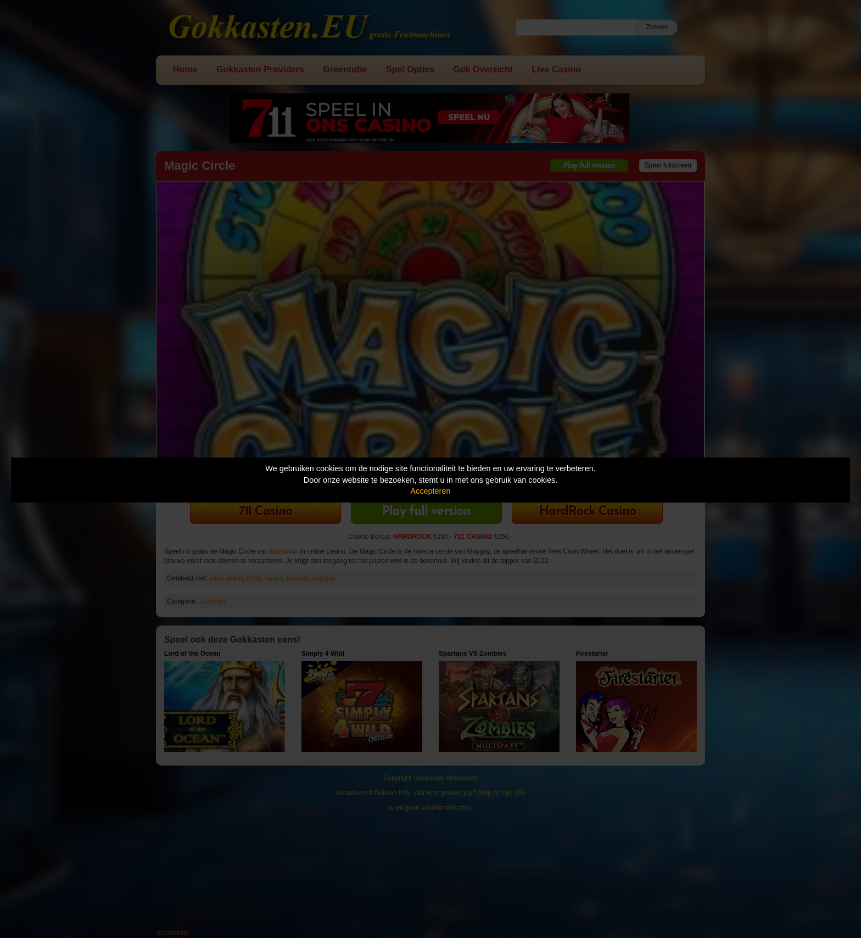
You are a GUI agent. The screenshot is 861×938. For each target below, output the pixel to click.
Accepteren (431, 491)
